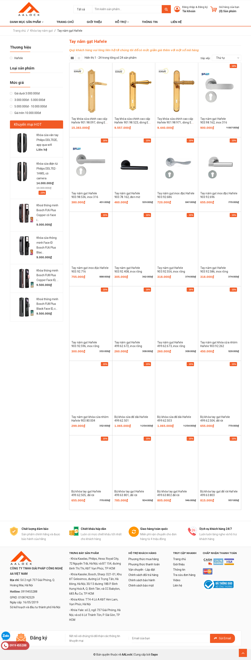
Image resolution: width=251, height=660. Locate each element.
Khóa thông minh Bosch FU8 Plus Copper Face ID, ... (47, 275)
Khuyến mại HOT (28, 124)
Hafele (16, 58)
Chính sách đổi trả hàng (143, 575)
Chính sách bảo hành (141, 580)
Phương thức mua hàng (143, 559)
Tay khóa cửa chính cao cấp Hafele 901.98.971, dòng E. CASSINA (175, 122)
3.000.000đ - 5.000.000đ (27, 100)
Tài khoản (188, 11)
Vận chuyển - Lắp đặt (141, 569)
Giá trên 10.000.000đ (25, 113)
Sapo (154, 654)
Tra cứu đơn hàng (184, 575)
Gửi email (222, 638)
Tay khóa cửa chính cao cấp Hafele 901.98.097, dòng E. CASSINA (89, 122)
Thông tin (179, 569)
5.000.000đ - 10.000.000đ (28, 106)
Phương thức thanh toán (144, 564)
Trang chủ (179, 559)
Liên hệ (177, 585)
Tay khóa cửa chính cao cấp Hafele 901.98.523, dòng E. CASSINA (132, 122)
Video (176, 580)
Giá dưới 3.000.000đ (25, 93)
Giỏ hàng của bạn (229, 7)
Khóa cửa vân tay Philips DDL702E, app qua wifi (47, 139)
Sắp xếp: (205, 58)
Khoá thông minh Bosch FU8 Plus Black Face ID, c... (47, 304)
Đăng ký (203, 7)
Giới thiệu (179, 564)
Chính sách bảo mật (141, 585)
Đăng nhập (188, 7)
